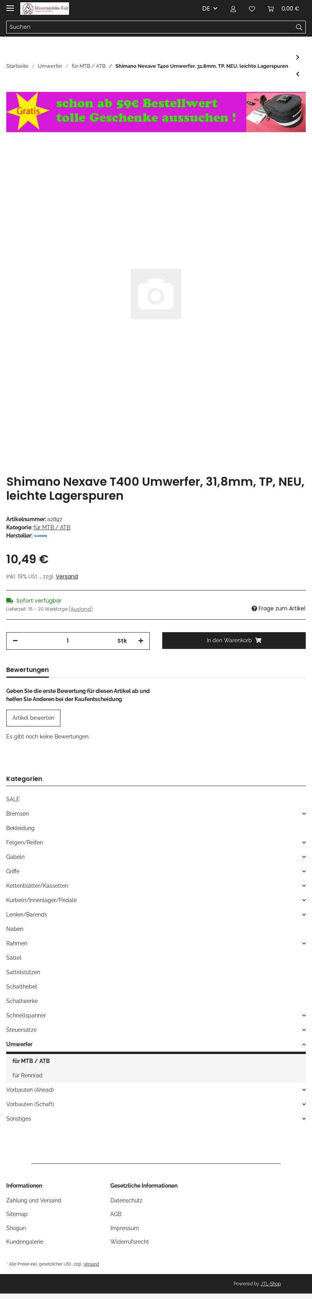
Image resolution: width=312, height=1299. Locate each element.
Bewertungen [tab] (27, 669)
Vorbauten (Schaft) (30, 1104)
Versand (67, 576)
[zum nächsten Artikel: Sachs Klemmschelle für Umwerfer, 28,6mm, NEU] (298, 57)
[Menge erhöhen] (140, 641)
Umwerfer (19, 1044)
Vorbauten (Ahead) (30, 1090)
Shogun (16, 1228)
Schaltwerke (22, 1001)
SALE (13, 799)
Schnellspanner (26, 1015)
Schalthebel (21, 987)
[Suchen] (149, 27)
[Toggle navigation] (10, 5)
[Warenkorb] (283, 8)
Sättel (13, 958)
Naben (14, 929)
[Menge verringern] (15, 641)
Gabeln (15, 857)
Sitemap (17, 1214)
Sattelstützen (23, 972)
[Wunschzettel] (252, 8)
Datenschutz (126, 1200)
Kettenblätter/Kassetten (37, 886)
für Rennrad (27, 1075)
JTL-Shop (271, 1284)
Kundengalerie (24, 1242)
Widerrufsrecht (129, 1242)
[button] (233, 8)
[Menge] (67, 641)
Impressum (124, 1228)
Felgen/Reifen (24, 842)
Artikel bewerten (33, 718)
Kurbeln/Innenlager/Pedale (41, 900)
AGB (115, 1214)
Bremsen (17, 814)
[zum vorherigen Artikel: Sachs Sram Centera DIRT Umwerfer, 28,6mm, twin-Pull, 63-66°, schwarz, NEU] (298, 74)
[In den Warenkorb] (234, 640)
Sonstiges (18, 1119)
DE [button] (206, 8)
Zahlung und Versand (33, 1200)
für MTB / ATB (52, 527)
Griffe (13, 871)
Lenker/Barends (26, 914)
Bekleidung (20, 828)
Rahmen (16, 943)
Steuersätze (21, 1030)
